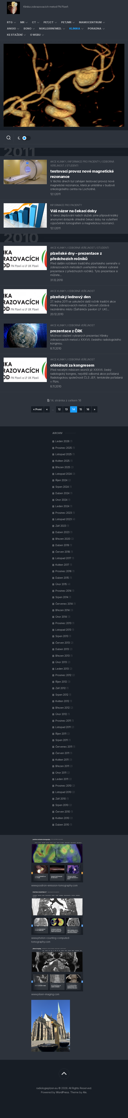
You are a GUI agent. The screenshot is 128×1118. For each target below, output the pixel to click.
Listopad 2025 (63, 454)
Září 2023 (60, 525)
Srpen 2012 (61, 694)
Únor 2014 (61, 616)
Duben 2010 (62, 824)
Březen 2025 (62, 467)
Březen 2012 (62, 707)
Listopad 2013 (63, 629)
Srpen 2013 (61, 636)
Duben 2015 (62, 577)
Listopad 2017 (63, 558)
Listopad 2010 (63, 792)
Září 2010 (60, 798)
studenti (72, 165)
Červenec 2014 (64, 603)
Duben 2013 (62, 649)
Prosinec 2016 (63, 571)
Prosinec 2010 (63, 785)
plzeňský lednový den (70, 297)
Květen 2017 (62, 564)
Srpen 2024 (62, 486)
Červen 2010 (62, 811)
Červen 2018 (62, 551)
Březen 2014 (62, 610)
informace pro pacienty (84, 161)
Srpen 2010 (61, 805)
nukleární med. (50, 28)
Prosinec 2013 (63, 623)
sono (27, 28)
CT (34, 22)
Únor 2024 (61, 499)
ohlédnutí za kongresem (72, 365)
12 (59, 409)
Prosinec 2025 (63, 447)
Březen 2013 (62, 655)
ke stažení (14, 34)
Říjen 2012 (61, 681)
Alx (85, 1092)
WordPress (62, 1092)
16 (88, 409)
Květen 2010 (62, 818)
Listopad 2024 (63, 473)
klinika (74, 28)
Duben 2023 (62, 532)
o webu (35, 34)
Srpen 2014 (61, 597)
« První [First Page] (37, 409)
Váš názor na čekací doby (73, 211)
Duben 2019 (62, 545)
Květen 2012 (62, 701)
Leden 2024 (62, 506)
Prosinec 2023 (63, 512)
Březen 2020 (62, 538)
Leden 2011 (61, 779)
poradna (94, 28)
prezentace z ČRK (66, 331)
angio (11, 28)
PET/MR (66, 22)
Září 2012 (60, 688)
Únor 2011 (60, 772)
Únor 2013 (61, 662)
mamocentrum (90, 22)
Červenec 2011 (63, 746)
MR (22, 22)
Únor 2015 (61, 584)
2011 (19, 152)
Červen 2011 (62, 753)
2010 (21, 237)
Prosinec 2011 (63, 720)
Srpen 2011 (61, 740)
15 (80, 409)
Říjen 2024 (61, 480)
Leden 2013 (62, 668)
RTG (10, 22)
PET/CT (49, 22)
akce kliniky (58, 161)
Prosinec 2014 (63, 590)
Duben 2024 (62, 493)
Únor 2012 (61, 714)
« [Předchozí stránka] (47, 409)
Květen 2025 (62, 460)
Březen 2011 (62, 766)
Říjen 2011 (60, 733)
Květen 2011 (62, 759)
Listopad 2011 (63, 727)
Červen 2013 (62, 642)
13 (66, 409)
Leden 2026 (62, 441)
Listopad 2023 (63, 519)
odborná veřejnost (81, 247)
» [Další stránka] (94, 409)
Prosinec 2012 (63, 675)
